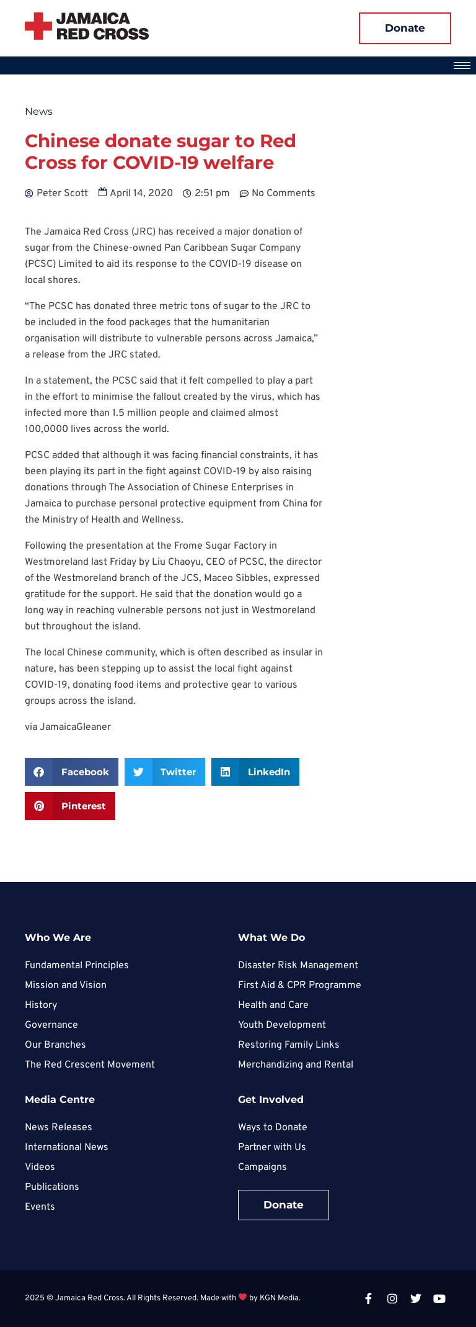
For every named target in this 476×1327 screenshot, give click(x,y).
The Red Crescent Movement (90, 1065)
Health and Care (273, 1005)
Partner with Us (272, 1147)
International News (66, 1147)
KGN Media (279, 1298)
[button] (71, 772)
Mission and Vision (66, 985)
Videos (40, 1167)
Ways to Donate (272, 1128)
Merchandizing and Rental (295, 1065)
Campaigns (262, 1167)
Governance (51, 1025)
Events (40, 1207)
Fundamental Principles (77, 966)
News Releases (58, 1128)
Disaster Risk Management (298, 966)
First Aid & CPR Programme (299, 985)
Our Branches (55, 1045)
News (39, 111)
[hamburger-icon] (462, 65)
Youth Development (282, 1025)
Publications (52, 1187)
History (41, 1005)
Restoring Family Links (289, 1045)
